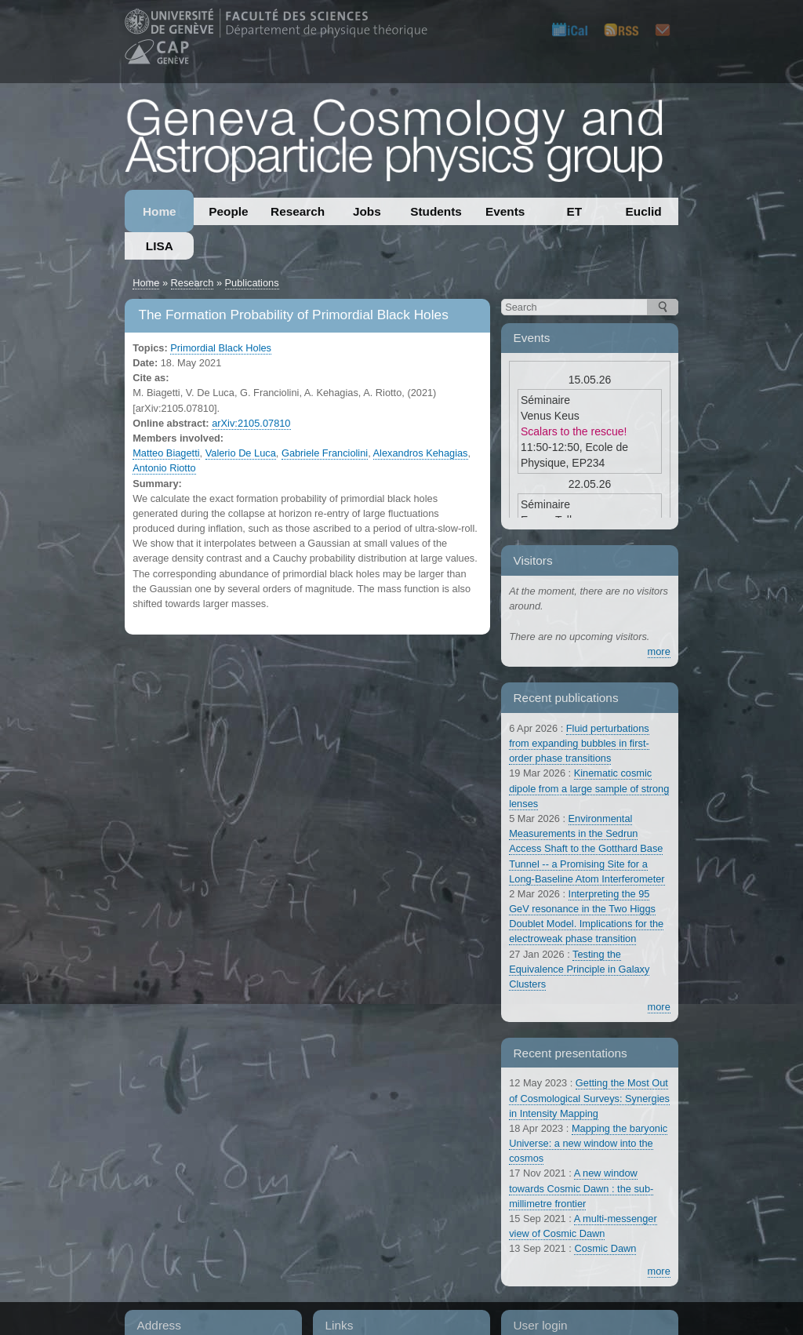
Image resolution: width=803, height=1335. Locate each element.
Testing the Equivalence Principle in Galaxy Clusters (579, 969)
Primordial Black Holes (220, 348)
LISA (159, 246)
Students (436, 211)
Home (159, 211)
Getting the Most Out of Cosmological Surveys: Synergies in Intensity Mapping (589, 1098)
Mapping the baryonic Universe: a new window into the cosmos (588, 1143)
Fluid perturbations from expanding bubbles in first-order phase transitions (579, 743)
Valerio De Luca (240, 453)
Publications (252, 283)
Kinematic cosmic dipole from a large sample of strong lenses (589, 788)
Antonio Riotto (164, 468)
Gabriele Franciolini (325, 453)
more (659, 651)
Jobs (367, 211)
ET (575, 211)
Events (505, 211)
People (228, 211)
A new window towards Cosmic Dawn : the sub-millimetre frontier (581, 1188)
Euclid (644, 211)
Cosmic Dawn (605, 1248)
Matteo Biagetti (166, 453)
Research (298, 211)
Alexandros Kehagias (420, 453)
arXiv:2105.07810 (251, 423)
